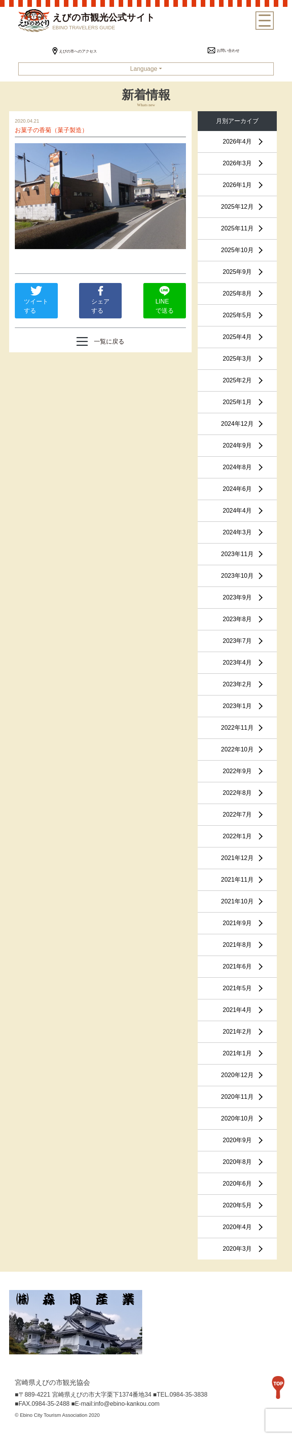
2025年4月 (237, 337)
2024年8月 (237, 467)
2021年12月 (237, 858)
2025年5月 (237, 315)
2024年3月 (237, 532)
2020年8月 (237, 1162)
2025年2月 (237, 380)
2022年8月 (237, 793)
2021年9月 (237, 923)
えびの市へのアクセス (74, 51)
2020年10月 (237, 1118)
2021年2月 (237, 1031)
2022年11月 (237, 727)
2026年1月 (237, 185)
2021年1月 (237, 1053)
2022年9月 (237, 771)
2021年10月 (237, 901)
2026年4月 (237, 141)
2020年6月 (237, 1183)
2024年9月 (237, 445)
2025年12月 (237, 206)
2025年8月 (237, 293)
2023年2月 (237, 684)
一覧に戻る (100, 341)
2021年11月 (237, 879)
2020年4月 (237, 1227)
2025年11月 (237, 228)
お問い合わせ (224, 50)
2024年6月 (237, 489)
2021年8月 (237, 944)
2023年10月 (237, 575)
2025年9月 (237, 272)
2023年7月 (237, 641)
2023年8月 (237, 619)
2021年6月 (237, 966)
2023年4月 (237, 662)
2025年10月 (237, 250)
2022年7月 (237, 814)
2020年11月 (237, 1096)
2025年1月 (237, 402)
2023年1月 (237, 706)
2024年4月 (237, 510)
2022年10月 (237, 749)
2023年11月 (237, 554)
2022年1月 (237, 836)
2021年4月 (237, 1010)
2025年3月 (237, 358)
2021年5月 (237, 988)
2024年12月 (237, 423)
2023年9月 (237, 597)
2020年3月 (237, 1248)
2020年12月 (237, 1075)
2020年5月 (237, 1205)
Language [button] (143, 69)
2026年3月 (237, 163)
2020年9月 (237, 1140)
